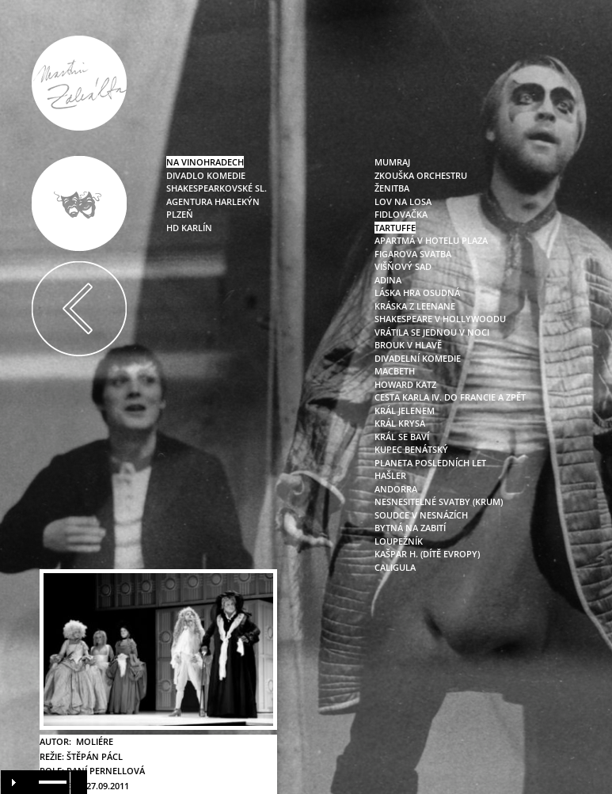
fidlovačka (401, 214)
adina (387, 280)
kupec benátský (411, 449)
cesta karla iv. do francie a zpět (450, 397)
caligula (395, 567)
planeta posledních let (430, 463)
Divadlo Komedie (205, 175)
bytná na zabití (410, 528)
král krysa (399, 423)
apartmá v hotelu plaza (431, 240)
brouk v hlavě (408, 345)
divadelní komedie (417, 358)
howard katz (405, 384)
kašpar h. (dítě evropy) (427, 554)
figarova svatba (412, 254)
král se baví (401, 437)
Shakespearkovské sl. (216, 188)
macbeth (394, 371)
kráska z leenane (414, 306)
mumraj (392, 162)
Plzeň (179, 214)
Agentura (189, 201)
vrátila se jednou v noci (431, 332)
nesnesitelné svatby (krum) (438, 501)
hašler (390, 475)
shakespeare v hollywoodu (440, 319)
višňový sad (402, 266)
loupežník (398, 541)
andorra (395, 489)
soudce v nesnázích (421, 515)
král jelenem (404, 410)
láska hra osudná (417, 292)
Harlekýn (236, 201)
